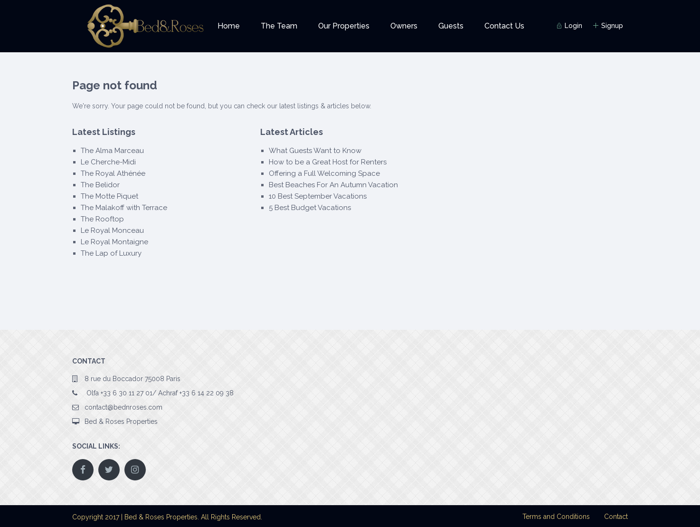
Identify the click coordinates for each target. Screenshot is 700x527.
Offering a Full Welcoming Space (324, 173)
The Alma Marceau (112, 150)
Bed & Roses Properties (121, 421)
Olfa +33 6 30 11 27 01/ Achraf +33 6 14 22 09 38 (159, 393)
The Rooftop (102, 219)
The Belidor (100, 185)
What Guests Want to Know (315, 150)
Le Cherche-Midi (108, 162)
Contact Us (504, 25)
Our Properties (343, 25)
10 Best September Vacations (318, 196)
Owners (403, 25)
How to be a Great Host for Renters (328, 162)
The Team (279, 25)
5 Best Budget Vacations (310, 207)
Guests (451, 25)
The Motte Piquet (109, 196)
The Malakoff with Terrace (124, 207)
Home (229, 25)
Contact (616, 516)
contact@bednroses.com (123, 407)
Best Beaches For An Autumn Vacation (333, 185)
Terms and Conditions (556, 516)
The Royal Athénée (113, 173)
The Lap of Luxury (111, 253)
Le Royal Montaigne (114, 242)
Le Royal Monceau (112, 230)
